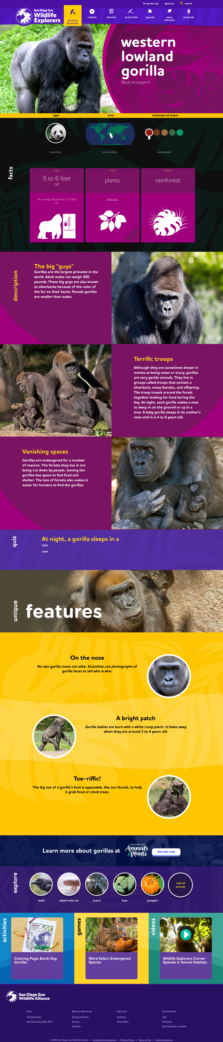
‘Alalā (41, 901)
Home (23, 13)
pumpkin (152, 901)
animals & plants (72, 21)
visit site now (166, 852)
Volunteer (167, 1021)
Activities (131, 17)
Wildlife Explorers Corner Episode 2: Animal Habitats (185, 960)
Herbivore (112, 199)
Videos (92, 17)
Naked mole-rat (69, 901)
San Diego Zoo (34, 1017)
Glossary (169, 3)
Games (150, 17)
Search (188, 3)
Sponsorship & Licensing (174, 1026)
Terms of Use (145, 1040)
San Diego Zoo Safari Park (39, 1021)
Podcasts (76, 1026)
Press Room (123, 1021)
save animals (169, 18)
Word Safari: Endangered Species (110, 960)
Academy (121, 1017)
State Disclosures (164, 1040)
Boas (124, 901)
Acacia (97, 901)
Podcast (189, 17)
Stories (111, 17)
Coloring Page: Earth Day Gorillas (35, 960)
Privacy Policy (127, 1040)
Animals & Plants (80, 1017)
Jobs (164, 1017)
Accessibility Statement (104, 1040)
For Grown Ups (151, 3)
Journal (75, 1021)
